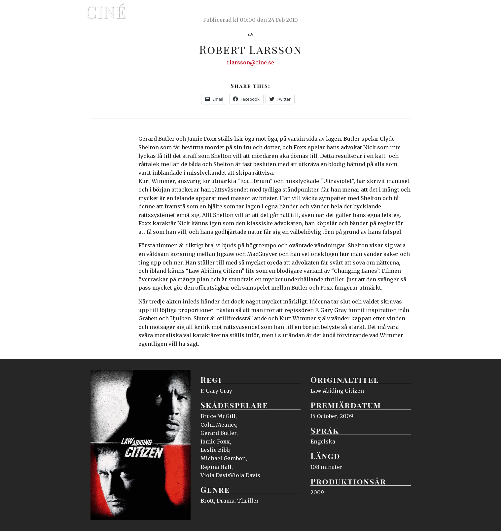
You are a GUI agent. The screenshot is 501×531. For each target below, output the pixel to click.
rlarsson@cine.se (250, 62)
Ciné (106, 11)
